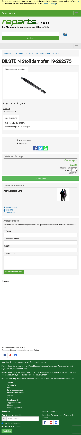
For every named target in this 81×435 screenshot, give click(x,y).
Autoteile (19, 53)
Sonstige (29, 53)
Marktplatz (8, 53)
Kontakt (10, 382)
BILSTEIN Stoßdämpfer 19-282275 (50, 53)
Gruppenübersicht (14, 403)
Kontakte (8, 210)
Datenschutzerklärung (62, 379)
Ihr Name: (7, 231)
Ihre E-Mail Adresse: (11, 238)
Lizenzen (10, 395)
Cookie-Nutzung (49, 4)
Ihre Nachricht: (9, 253)
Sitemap (10, 405)
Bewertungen (10, 207)
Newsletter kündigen (11, 426)
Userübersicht (12, 400)
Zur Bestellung (40, 178)
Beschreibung (11, 118)
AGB (45, 379)
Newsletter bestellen (11, 423)
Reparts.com (8, 13)
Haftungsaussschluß (15, 390)
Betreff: (7, 246)
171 (57, 411)
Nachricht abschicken (13, 272)
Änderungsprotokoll (14, 408)
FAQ (8, 398)
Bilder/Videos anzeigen (15, 69)
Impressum (9, 212)
